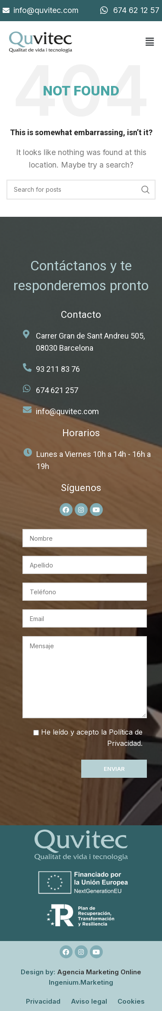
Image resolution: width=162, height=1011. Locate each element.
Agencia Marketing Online (99, 972)
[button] (149, 42)
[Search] (81, 190)
